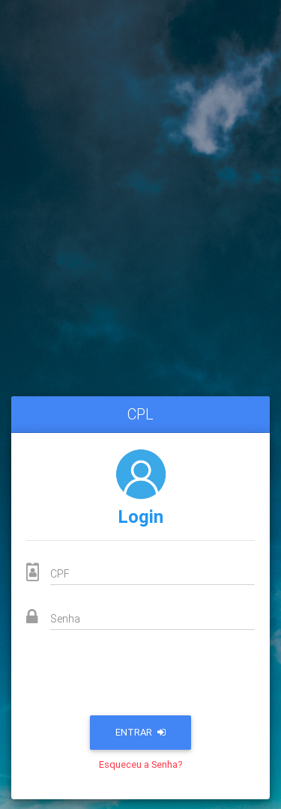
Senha (65, 618)
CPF (60, 574)
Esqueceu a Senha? (141, 764)
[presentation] (141, 677)
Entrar (140, 732)
